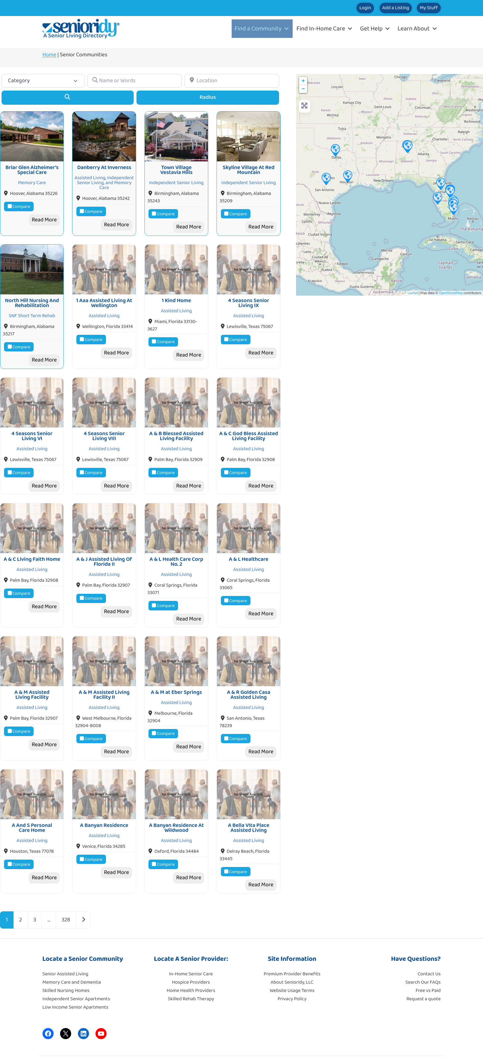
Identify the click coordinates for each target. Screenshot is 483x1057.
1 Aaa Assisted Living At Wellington (104, 296)
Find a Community (262, 28)
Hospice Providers (191, 960)
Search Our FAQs (422, 960)
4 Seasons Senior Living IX (248, 296)
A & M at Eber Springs (176, 673)
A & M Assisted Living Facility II (104, 676)
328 (66, 897)
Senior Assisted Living (65, 952)
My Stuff (423, 8)
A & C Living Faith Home (32, 544)
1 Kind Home (176, 293)
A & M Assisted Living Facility (32, 676)
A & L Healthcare (248, 544)
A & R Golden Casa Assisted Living (248, 676)
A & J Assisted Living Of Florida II (104, 547)
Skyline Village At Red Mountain (248, 166)
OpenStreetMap (451, 293)
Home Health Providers (191, 968)
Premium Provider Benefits (292, 952)
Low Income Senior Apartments (75, 985)
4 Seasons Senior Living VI (32, 425)
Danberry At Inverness (104, 163)
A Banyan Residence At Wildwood (176, 805)
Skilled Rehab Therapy (191, 977)
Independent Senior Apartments (76, 977)
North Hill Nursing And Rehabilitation (32, 296)
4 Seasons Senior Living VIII (104, 425)
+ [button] (303, 81)
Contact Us (429, 952)
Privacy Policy (292, 977)
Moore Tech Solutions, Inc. (414, 1044)
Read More (44, 216)
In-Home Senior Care (191, 952)
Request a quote (423, 977)
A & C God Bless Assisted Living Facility (248, 425)
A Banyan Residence (104, 802)
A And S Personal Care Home (32, 805)
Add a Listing (377, 8)
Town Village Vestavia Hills (176, 166)
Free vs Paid (428, 968)
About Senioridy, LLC (291, 960)
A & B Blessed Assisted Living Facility (176, 425)
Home (49, 55)
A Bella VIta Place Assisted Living (248, 805)
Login (335, 8)
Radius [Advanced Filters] (208, 97)
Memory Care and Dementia (72, 960)
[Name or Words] (134, 81)
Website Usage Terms (292, 968)
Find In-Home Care (325, 28)
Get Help (375, 28)
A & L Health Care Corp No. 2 (176, 547)
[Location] (232, 81)
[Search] (68, 97)
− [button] (303, 89)
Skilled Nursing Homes (66, 968)
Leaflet (413, 293)
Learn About (418, 28)
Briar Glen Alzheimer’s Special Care (32, 166)
